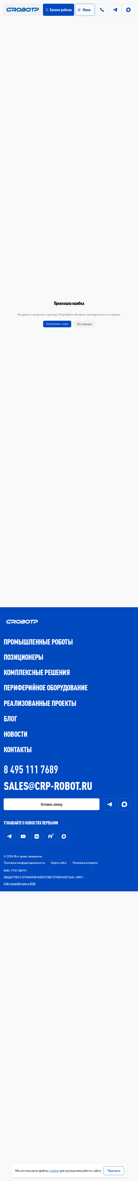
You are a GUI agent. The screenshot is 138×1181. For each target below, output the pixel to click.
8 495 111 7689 (31, 769)
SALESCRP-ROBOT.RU (48, 785)
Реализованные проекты (40, 703)
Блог (10, 718)
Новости (15, 734)
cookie (54, 1171)
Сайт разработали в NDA (20, 883)
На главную (84, 324)
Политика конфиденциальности (24, 862)
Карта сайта (58, 862)
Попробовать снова (57, 324)
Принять (114, 1171)
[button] (79, 9)
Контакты (18, 749)
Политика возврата (85, 862)
